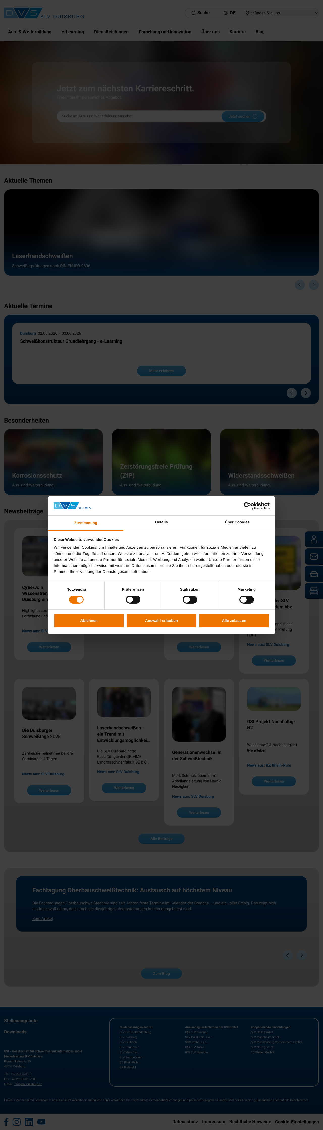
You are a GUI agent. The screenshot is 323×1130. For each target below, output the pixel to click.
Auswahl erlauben (161, 620)
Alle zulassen (234, 620)
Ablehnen (89, 620)
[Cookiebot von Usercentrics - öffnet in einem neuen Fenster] (247, 506)
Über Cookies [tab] (237, 522)
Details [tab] (161, 522)
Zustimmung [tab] (85, 523)
